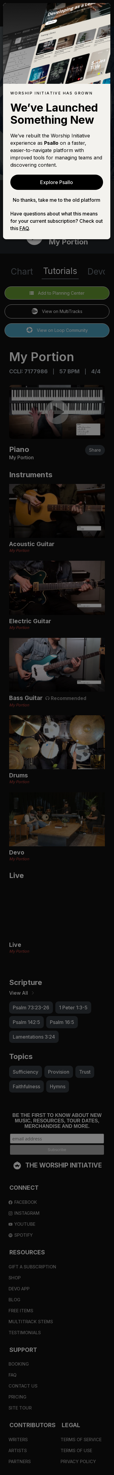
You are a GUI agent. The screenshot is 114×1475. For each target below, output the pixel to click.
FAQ (24, 228)
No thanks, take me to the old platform (56, 200)
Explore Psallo (56, 182)
